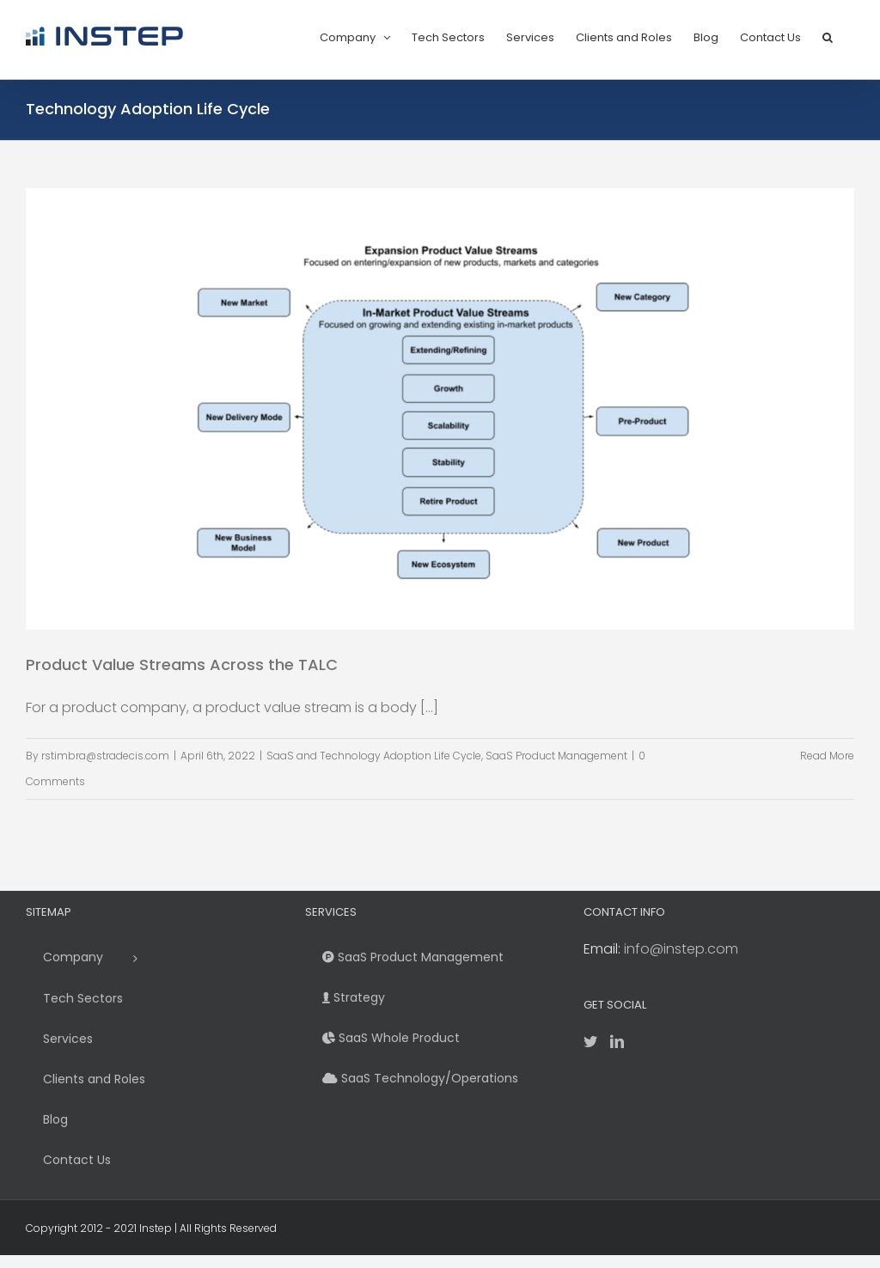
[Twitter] (590, 1041)
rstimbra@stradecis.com (105, 755)
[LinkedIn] (617, 1041)
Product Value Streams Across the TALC (182, 664)
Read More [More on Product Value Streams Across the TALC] (827, 755)
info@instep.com (681, 949)
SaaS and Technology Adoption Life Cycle (373, 755)
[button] (827, 36)
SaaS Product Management (556, 755)
